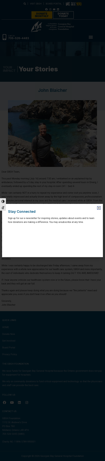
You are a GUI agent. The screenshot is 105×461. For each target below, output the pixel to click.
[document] (52, 230)
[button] (99, 208)
